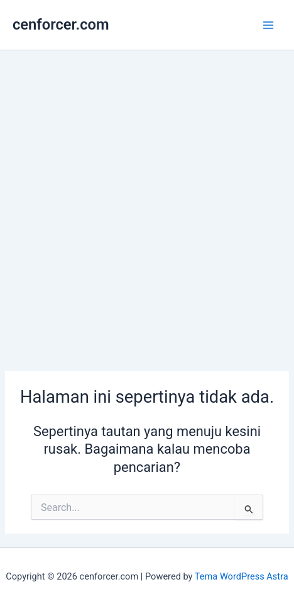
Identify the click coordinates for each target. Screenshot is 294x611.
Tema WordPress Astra (241, 576)
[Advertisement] (147, 204)
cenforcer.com (61, 24)
